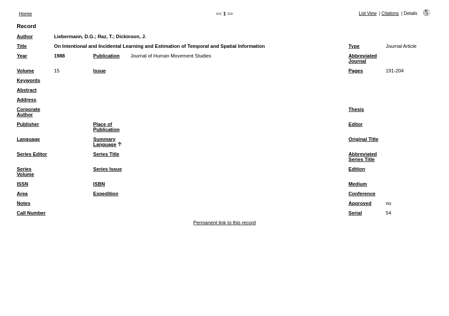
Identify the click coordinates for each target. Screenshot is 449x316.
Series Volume (25, 171)
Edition (357, 169)
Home (25, 13)
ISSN (22, 184)
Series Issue (107, 169)
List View (368, 13)
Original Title (363, 139)
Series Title (106, 154)
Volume (25, 70)
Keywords (28, 80)
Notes (23, 203)
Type (354, 46)
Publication (106, 55)
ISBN (99, 184)
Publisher (28, 124)
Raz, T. (105, 36)
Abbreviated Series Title (363, 156)
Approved (360, 203)
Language (28, 139)
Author (25, 36)
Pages (356, 70)
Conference (362, 193)
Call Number (31, 212)
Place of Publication (106, 127)
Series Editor (32, 154)
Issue (99, 70)
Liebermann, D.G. (74, 36)
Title (22, 46)
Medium (358, 184)
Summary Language (105, 141)
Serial (355, 212)
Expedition (105, 193)
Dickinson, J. (131, 36)
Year (22, 55)
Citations (390, 13)
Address (26, 99)
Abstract (26, 90)
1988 (59, 55)
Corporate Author (28, 112)
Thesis (356, 109)
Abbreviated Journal (363, 58)
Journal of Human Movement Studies (171, 55)
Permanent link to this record (224, 222)
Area (22, 193)
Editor (356, 124)
